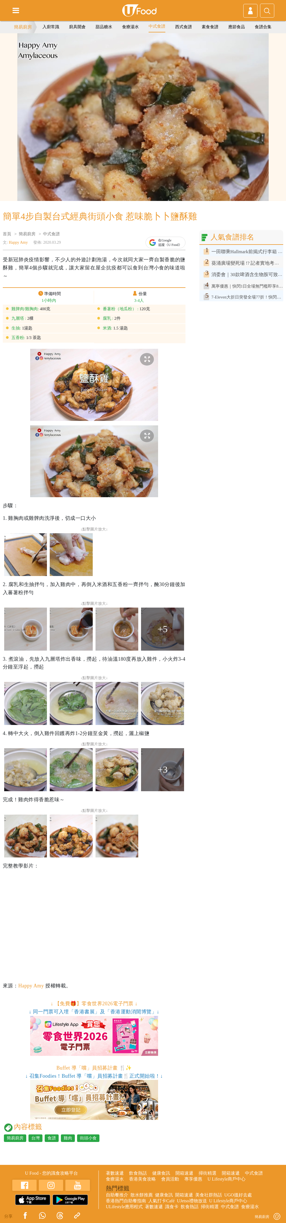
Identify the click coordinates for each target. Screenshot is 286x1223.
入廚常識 (50, 27)
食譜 (51, 1138)
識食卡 (171, 1206)
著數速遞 (115, 1173)
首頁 (7, 234)
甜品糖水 (104, 27)
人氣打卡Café (161, 1200)
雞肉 (68, 1138)
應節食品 (236, 27)
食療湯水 (130, 27)
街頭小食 (88, 1138)
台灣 (35, 1138)
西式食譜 (183, 27)
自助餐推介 (117, 1195)
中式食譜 (157, 26)
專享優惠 (193, 1179)
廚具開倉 (77, 27)
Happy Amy (18, 242)
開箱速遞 (184, 1173)
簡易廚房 (23, 27)
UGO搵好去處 (238, 1195)
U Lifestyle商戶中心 (227, 1179)
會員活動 (170, 1179)
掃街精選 (207, 1173)
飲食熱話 (138, 1173)
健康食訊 (161, 1173)
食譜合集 (263, 27)
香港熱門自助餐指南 (126, 1200)
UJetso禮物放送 (192, 1200)
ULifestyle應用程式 (124, 1206)
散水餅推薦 (141, 1195)
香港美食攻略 (142, 1179)
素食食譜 (210, 27)
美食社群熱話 (208, 1195)
